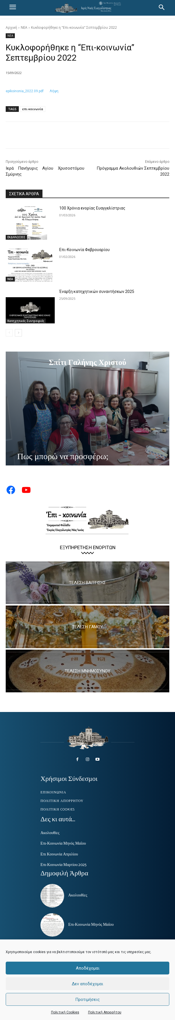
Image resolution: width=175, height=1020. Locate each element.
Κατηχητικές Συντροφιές (25, 321)
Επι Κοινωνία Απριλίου (59, 854)
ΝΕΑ (24, 27)
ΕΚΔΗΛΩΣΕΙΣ (16, 237)
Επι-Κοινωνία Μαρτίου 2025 (63, 865)
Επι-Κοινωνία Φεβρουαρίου (84, 249)
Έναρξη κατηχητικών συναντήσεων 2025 (96, 291)
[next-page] (18, 332)
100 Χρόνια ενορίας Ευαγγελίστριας (92, 208)
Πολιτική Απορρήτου (104, 1012)
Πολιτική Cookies (65, 1012)
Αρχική (11, 27)
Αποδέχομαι (87, 968)
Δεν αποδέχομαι (87, 983)
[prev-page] (9, 332)
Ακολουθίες (49, 833)
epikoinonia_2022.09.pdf (25, 91)
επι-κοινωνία (32, 109)
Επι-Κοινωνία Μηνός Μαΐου (63, 843)
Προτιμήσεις (87, 999)
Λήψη (54, 91)
